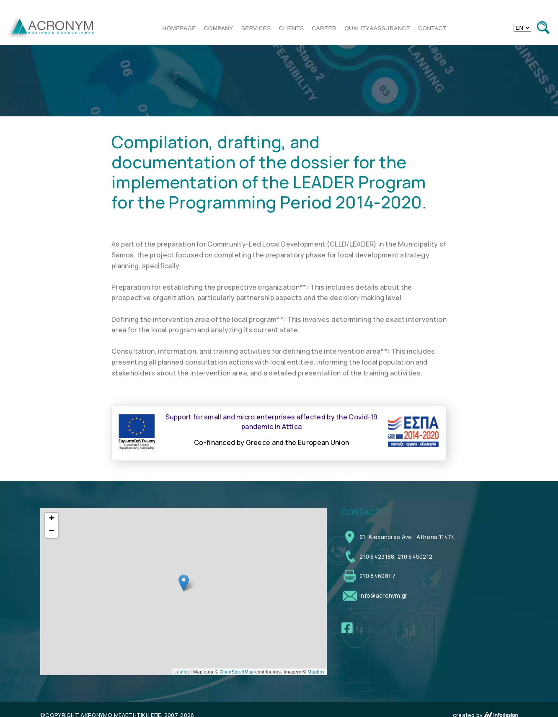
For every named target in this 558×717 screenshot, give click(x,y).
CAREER (324, 28)
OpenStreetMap (237, 671)
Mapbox (316, 671)
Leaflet (181, 671)
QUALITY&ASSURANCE (377, 28)
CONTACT (432, 28)
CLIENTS (291, 28)
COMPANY (218, 28)
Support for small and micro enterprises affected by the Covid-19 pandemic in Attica (271, 421)
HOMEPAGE (179, 28)
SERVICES (256, 28)
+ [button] (52, 519)
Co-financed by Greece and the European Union (271, 442)
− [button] (52, 531)
